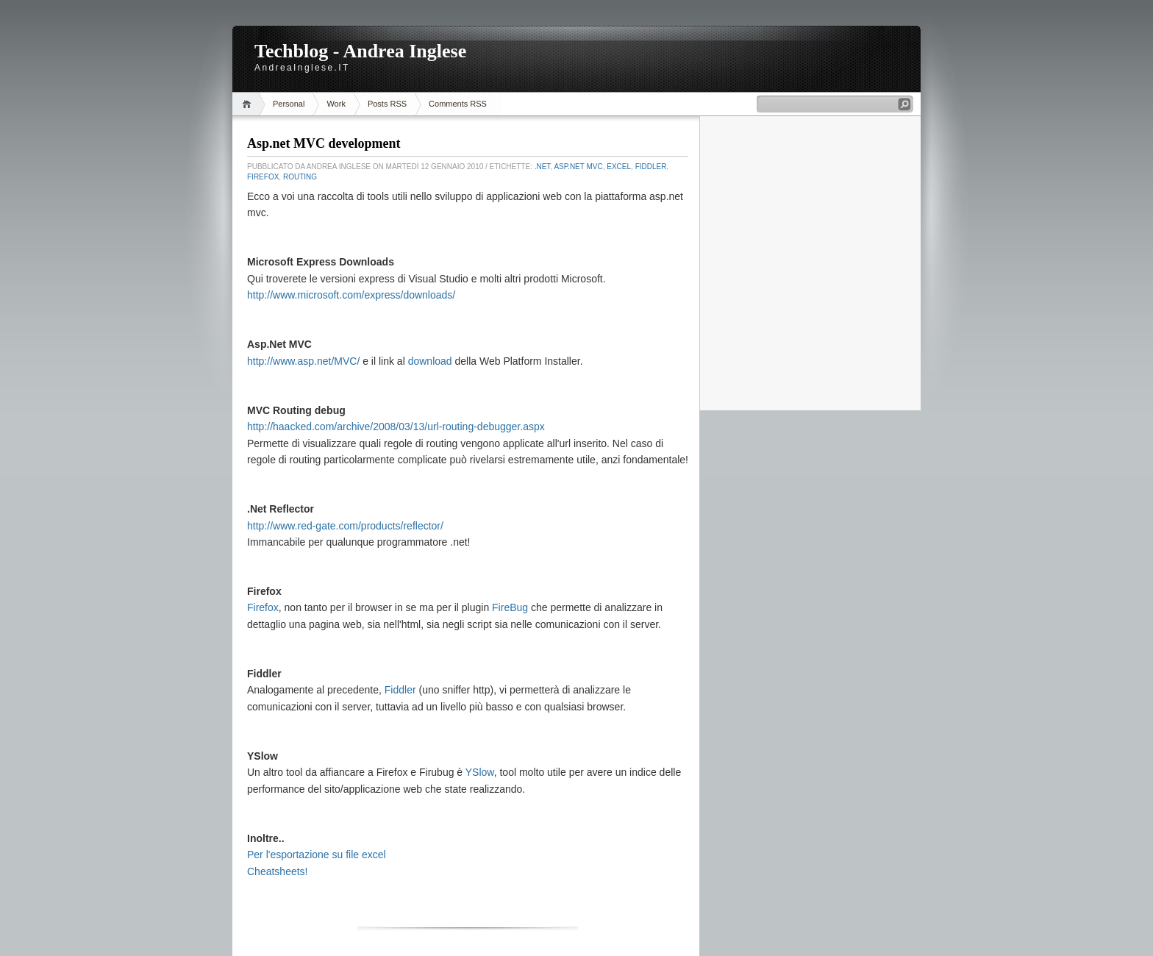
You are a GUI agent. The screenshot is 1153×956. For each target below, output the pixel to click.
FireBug (510, 607)
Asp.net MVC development (324, 143)
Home (248, 104)
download (430, 361)
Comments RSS (458, 103)
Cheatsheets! (277, 871)
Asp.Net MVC (578, 167)
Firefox (263, 177)
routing (300, 177)
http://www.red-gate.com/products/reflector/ (345, 526)
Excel (619, 167)
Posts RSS (387, 103)
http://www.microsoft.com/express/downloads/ (351, 295)
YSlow (479, 772)
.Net (543, 167)
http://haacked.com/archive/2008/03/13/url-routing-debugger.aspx (396, 426)
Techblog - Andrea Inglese (360, 51)
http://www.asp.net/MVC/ (303, 361)
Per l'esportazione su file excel (316, 854)
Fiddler (651, 167)
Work (335, 103)
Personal (288, 103)
